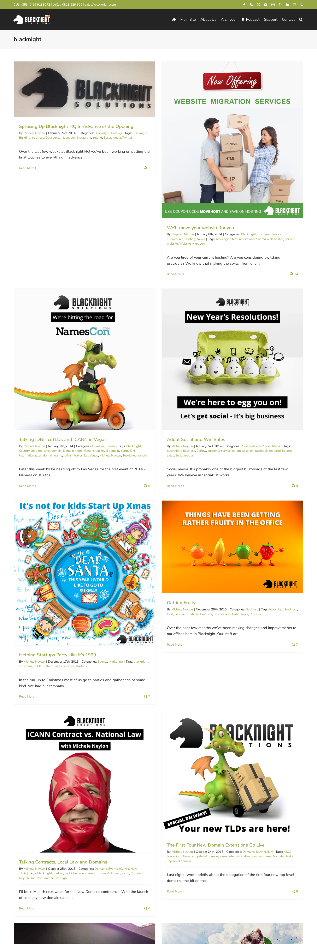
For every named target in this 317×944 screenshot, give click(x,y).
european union (95, 408)
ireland (97, 138)
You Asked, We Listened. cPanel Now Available (265, 749)
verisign (61, 585)
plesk (220, 765)
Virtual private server (239, 765)
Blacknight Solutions (31, 921)
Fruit (266, 359)
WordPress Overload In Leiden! (150, 749)
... (85, 157)
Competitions (98, 721)
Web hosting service (269, 765)
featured (188, 239)
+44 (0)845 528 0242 (39, 844)
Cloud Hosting (304, 756)
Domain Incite (184, 844)
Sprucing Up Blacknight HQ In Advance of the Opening (76, 126)
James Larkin (32, 721)
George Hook (28, 726)
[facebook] (244, 4)
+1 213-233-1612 (36, 858)
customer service (71, 408)
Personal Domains (113, 844)
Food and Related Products (243, 359)
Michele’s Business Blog (269, 853)
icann (174, 564)
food (219, 359)
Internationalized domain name (237, 228)
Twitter (45, 731)
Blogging (203, 756)
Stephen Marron (133, 234)
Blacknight (102, 133)
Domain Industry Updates (270, 862)
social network (29, 731)
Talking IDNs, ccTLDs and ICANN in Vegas (260, 212)
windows (291, 765)
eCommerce (126, 239)
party (156, 411)
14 (285, 792)
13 (272, 792)
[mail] (294, 4)
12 (259, 792)
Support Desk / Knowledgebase (125, 880)
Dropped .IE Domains (116, 853)
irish (261, 545)
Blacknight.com (110, 835)
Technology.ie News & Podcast (123, 871)
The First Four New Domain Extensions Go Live (166, 552)
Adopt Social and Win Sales (48, 396)
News (152, 239)
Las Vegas (288, 228)
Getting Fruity (230, 348)
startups (180, 411)
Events (308, 219)
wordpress (125, 765)
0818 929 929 (72, 4)
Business (301, 354)
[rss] (251, 4)
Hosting (140, 239)
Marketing (214, 407)
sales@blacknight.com (100, 4)
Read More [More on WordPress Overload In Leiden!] (125, 795)
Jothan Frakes (270, 228)
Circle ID (180, 835)
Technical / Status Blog (117, 862)
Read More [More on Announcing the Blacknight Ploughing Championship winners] (26, 761)
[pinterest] (280, 4)
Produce (305, 359)
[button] (301, 19)
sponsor (167, 411)
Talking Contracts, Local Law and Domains (63, 569)
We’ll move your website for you (151, 228)
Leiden (176, 760)
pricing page (202, 894)
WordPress (125, 760)
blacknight (174, 239)
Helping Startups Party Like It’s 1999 (156, 400)
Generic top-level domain (298, 223)
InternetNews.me (187, 853)
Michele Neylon (34, 133)
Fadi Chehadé (74, 581)
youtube (305, 765)
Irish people (290, 359)
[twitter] (258, 4)
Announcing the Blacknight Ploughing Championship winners (83, 715)
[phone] (302, 4)
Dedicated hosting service (292, 760)
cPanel (268, 760)
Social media (36, 412)
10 (233, 792)
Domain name (270, 223)
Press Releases (103, 403)
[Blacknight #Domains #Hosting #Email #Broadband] (38, 868)
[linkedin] (287, 4)
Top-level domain (42, 585)
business (38, 138)
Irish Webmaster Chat (191, 871)
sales (22, 412)
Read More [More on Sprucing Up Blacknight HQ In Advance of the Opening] (26, 168)
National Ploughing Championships (63, 726)
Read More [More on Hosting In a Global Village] (223, 576)
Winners (58, 731)
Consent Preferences (98, 921)
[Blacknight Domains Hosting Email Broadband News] (31, 16)
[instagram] (273, 4)
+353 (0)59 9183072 (35, 4)
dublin (136, 411)
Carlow (53, 408)
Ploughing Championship (106, 726)
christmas (124, 411)
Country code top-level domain (237, 223)
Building (24, 138)
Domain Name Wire (189, 862)
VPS (233, 760)
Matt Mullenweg (193, 760)
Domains (295, 219)
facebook (69, 138)
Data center (53, 138)
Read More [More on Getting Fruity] (223, 390)
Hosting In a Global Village (244, 534)
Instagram (84, 138)
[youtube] (265, 4)
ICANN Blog (259, 835)
